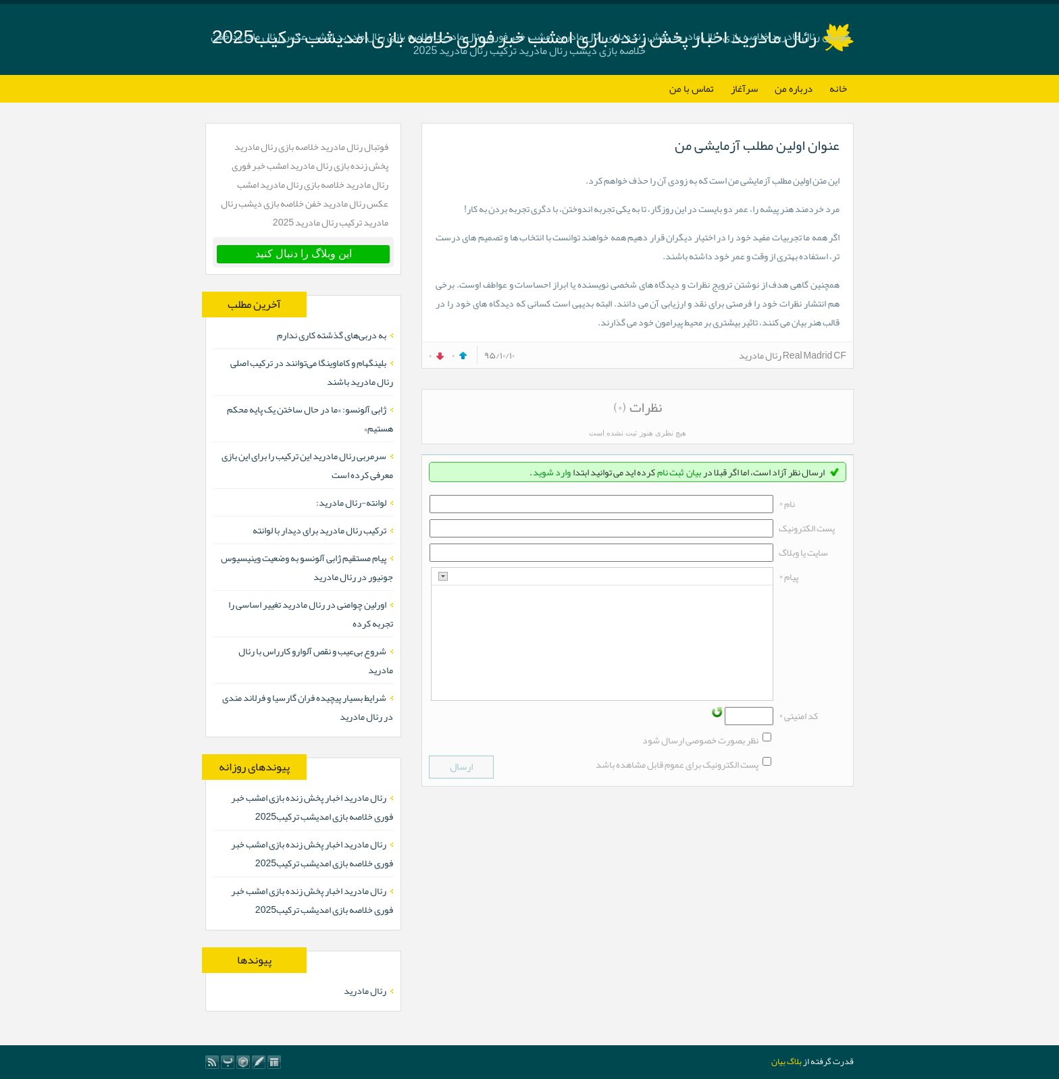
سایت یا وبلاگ (803, 552)
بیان (693, 472)
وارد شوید (552, 472)
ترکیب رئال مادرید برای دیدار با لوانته (319, 530)
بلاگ (794, 1061)
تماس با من (691, 88)
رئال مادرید (365, 990)
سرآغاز (744, 88)
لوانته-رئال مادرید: (351, 502)
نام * (787, 503)
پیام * (788, 576)
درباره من (793, 88)
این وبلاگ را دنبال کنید (303, 253)
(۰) (620, 407)
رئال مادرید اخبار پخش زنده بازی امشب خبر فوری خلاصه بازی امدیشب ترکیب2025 (312, 807)
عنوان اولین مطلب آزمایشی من (757, 145)
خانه (838, 88)
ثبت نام (670, 472)
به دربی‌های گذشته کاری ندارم (331, 334)
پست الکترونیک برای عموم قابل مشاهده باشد (677, 764)
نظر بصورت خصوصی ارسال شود (700, 740)
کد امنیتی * (798, 715)
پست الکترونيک (807, 528)
